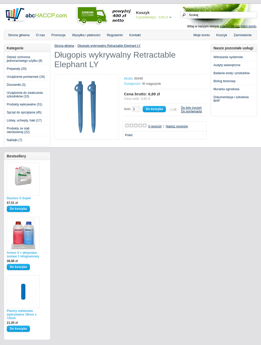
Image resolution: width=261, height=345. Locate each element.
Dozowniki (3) (16, 85)
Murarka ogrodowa (226, 89)
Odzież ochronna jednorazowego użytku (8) (24, 59)
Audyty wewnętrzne (226, 65)
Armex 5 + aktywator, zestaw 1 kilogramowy (23, 254)
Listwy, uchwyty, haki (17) (24, 120)
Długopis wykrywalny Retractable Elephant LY (109, 46)
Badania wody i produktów (231, 73)
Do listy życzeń (191, 108)
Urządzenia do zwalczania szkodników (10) (25, 94)
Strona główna (18, 35)
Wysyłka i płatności (86, 35)
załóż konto (248, 26)
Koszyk (221, 35)
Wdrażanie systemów (228, 57)
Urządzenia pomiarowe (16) (26, 77)
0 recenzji (155, 126)
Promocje (58, 35)
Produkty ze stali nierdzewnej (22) (18, 130)
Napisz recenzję (177, 126)
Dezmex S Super (19, 198)
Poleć (129, 135)
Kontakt (135, 35)
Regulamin (115, 35)
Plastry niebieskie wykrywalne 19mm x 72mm (21, 314)
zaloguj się (227, 26)
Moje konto (201, 35)
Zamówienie (243, 35)
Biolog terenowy (224, 81)
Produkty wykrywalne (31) (24, 104)
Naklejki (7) (14, 140)
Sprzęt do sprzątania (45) (24, 112)
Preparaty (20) (17, 69)
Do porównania (191, 111)
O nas (40, 35)
